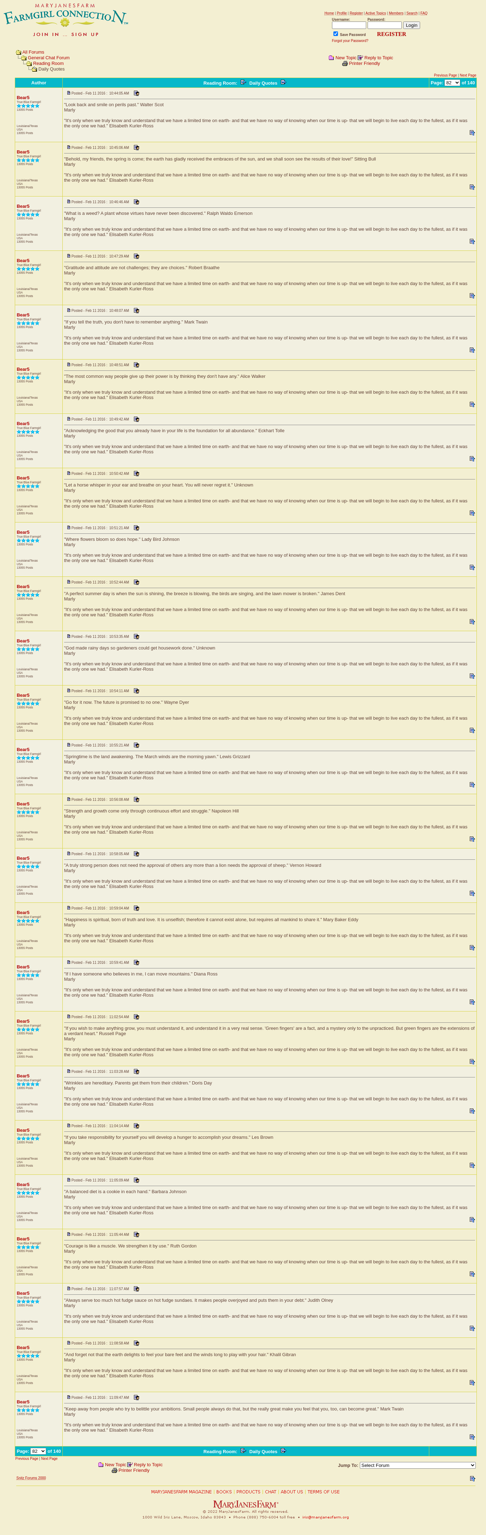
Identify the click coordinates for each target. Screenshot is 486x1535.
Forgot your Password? (350, 41)
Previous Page (445, 75)
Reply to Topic (378, 57)
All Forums (33, 52)
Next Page (468, 75)
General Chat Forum (49, 57)
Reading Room (48, 63)
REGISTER (391, 34)
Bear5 (23, 97)
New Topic (346, 57)
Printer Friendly (364, 63)
